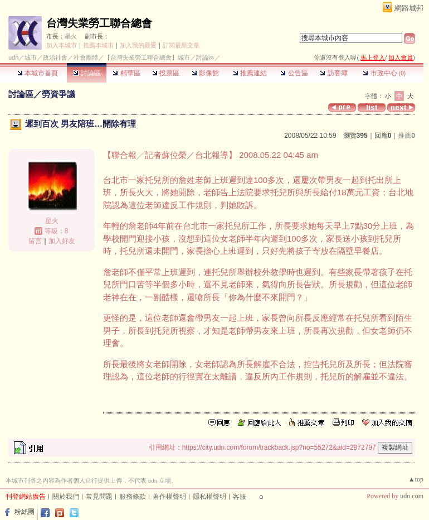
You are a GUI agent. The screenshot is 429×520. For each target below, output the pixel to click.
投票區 (165, 73)
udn (13, 57)
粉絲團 (24, 512)
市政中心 (384, 73)
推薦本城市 (98, 45)
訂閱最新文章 (181, 45)
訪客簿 (333, 73)
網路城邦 (408, 8)
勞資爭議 (58, 94)
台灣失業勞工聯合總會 (99, 23)
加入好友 (61, 241)
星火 (71, 36)
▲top (415, 479)
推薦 (406, 135)
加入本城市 (61, 45)
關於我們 (65, 496)
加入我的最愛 (138, 45)
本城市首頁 (37, 73)
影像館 (205, 73)
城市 (31, 57)
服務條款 (132, 496)
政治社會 (55, 57)
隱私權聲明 (209, 496)
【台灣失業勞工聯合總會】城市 (147, 57)
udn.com (411, 496)
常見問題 (99, 496)
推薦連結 (250, 73)
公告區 (294, 73)
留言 (35, 241)
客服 (239, 496)
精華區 (126, 73)
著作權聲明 (169, 496)
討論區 (86, 73)
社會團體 (86, 57)
